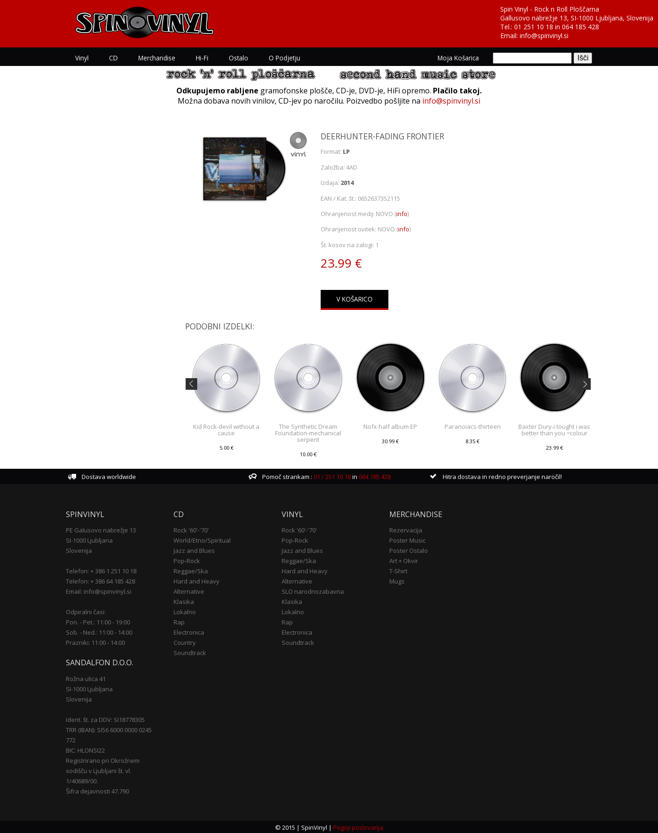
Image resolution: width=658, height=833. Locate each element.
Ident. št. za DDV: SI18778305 (105, 719)
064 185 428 (580, 26)
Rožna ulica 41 (86, 678)
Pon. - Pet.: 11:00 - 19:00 (98, 621)
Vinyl (82, 57)
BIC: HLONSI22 (85, 749)
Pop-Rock (187, 560)
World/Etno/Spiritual (202, 539)
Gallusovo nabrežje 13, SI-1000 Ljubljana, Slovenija (576, 17)
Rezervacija (405, 529)
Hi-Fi (202, 57)
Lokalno (185, 611)
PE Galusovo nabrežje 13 (101, 529)
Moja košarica (458, 57)
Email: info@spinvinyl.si (98, 590)
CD (113, 57)
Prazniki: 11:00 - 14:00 (95, 641)
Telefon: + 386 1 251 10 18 (101, 570)
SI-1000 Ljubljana (89, 539)
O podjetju (284, 57)
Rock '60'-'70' (191, 529)
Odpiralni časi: (86, 611)
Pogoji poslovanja (358, 826)
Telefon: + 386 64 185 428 (100, 580)
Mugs (397, 580)
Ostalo (238, 57)
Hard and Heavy (196, 580)
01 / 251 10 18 (331, 476)
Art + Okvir (403, 560)
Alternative (189, 590)
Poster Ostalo (408, 549)
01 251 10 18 (533, 26)
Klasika (184, 601)
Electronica (189, 631)
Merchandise (156, 57)
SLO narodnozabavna (313, 590)
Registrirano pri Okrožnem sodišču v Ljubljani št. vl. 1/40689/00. (103, 769)
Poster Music (407, 539)
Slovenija (79, 549)
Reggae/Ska (191, 570)
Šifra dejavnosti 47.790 (97, 790)
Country (185, 641)
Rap (179, 621)
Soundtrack (190, 652)
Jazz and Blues (194, 549)
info (401, 214)
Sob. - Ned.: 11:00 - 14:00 (99, 631)
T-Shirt (398, 570)
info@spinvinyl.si (544, 35)
